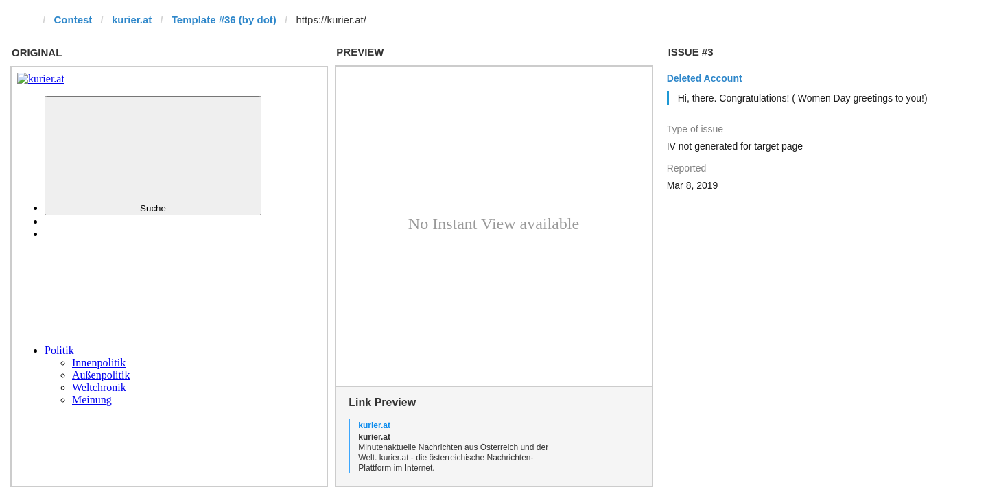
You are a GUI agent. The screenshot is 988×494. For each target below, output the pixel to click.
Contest (73, 19)
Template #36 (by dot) (224, 19)
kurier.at (132, 19)
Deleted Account (704, 78)
